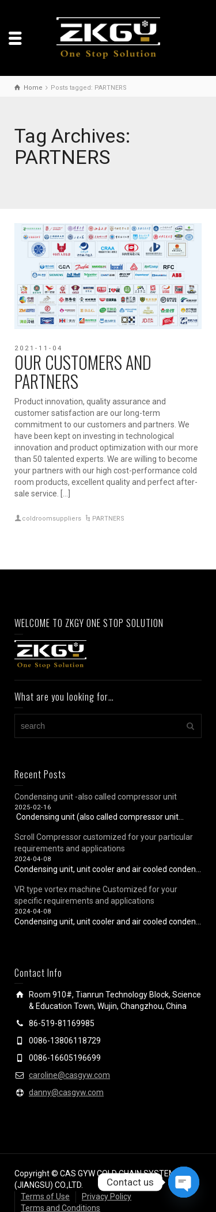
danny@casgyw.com (66, 1092)
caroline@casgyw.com (69, 1075)
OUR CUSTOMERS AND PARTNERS (82, 371)
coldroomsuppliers (51, 518)
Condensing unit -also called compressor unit (95, 796)
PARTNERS (108, 518)
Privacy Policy (106, 1196)
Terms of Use (45, 1196)
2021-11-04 (38, 348)
